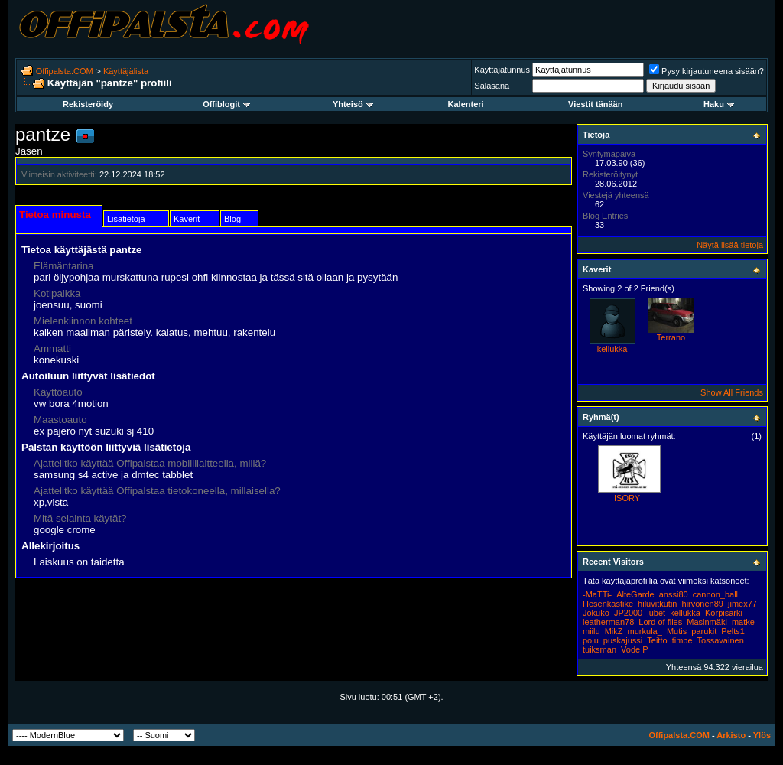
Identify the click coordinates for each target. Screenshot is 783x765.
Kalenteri (466, 104)
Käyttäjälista (125, 71)
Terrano (671, 337)
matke (743, 622)
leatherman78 (608, 622)
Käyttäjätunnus (502, 69)
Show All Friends (731, 392)
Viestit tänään (595, 104)
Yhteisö (353, 104)
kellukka (612, 348)
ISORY (627, 498)
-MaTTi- (597, 594)
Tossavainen (720, 640)
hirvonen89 (702, 603)
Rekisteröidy (88, 104)
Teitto (657, 640)
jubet (656, 612)
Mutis (677, 631)
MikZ (614, 631)
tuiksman (599, 649)
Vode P (634, 649)
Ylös (762, 735)
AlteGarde (635, 594)
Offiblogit (226, 104)
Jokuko (596, 612)
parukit (703, 631)
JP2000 (628, 612)
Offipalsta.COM (64, 71)
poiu (591, 640)
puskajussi (622, 640)
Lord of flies (660, 622)
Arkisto (731, 735)
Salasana (491, 85)
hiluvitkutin (657, 603)
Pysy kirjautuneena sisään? (706, 71)
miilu (591, 631)
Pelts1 (733, 631)
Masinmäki (707, 622)
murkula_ (645, 631)
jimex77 (742, 603)
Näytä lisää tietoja (730, 244)
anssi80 (673, 594)
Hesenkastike (608, 603)
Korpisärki (723, 612)
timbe (682, 640)
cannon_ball (715, 594)
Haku (718, 104)
